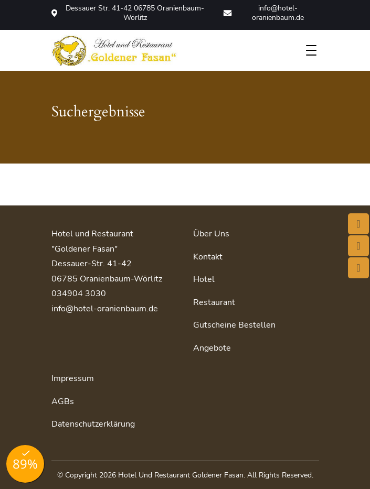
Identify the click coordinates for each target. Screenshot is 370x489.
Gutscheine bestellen (234, 325)
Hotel (204, 279)
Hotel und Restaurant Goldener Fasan (181, 475)
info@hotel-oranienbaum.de (263, 13)
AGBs (62, 401)
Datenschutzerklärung (93, 424)
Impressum (72, 378)
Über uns (211, 234)
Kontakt (208, 257)
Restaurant (214, 302)
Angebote (212, 348)
